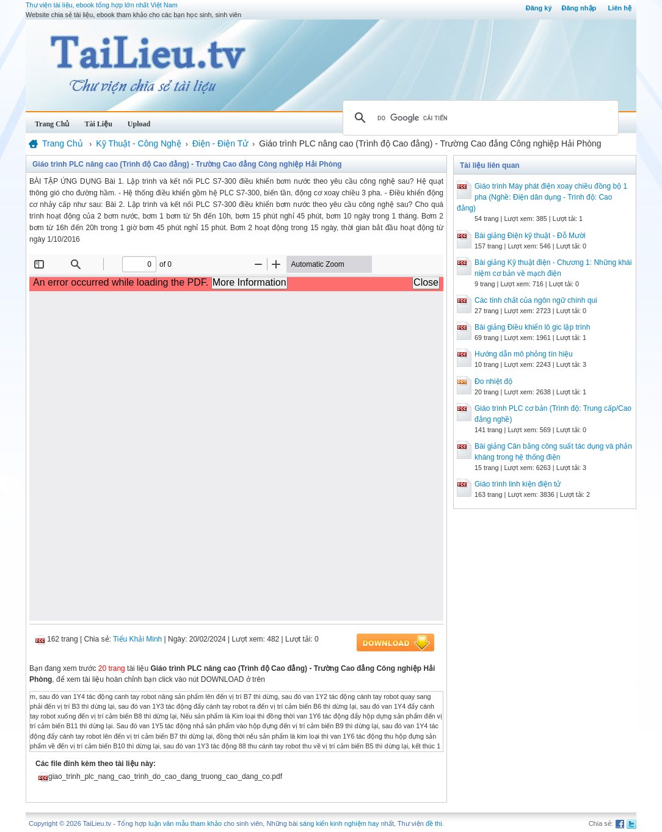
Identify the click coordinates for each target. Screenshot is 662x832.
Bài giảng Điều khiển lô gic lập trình (532, 327)
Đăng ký (539, 8)
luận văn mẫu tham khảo (185, 823)
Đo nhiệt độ (493, 381)
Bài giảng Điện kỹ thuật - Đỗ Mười (530, 235)
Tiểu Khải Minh (137, 639)
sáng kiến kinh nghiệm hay (339, 823)
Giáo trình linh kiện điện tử (518, 484)
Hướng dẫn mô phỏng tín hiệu (524, 354)
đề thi (434, 823)
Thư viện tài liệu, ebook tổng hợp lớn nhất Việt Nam (102, 5)
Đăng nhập (579, 8)
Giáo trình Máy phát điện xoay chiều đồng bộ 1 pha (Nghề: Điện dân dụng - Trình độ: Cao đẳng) (542, 197)
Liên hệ (619, 8)
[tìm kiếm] (478, 117)
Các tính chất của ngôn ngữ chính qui (536, 300)
